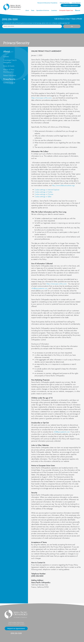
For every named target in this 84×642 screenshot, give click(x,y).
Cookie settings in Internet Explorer (47, 190)
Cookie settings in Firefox (43, 192)
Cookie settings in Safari (43, 196)
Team (32, 10)
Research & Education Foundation (47, 3)
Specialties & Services (42, 10)
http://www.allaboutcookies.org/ (63, 185)
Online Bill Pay (76, 3)
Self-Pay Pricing (64, 3)
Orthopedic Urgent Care (66, 10)
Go (72, 26)
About (27, 10)
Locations (54, 10)
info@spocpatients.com (39, 288)
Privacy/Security (9, 79)
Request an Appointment (70, 5)
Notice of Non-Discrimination (8, 70)
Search (78, 10)
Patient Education (9, 75)
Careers (6, 56)
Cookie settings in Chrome (44, 194)
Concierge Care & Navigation (9, 61)
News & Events (8, 66)
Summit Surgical (9, 83)
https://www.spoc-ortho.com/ (41, 98)
